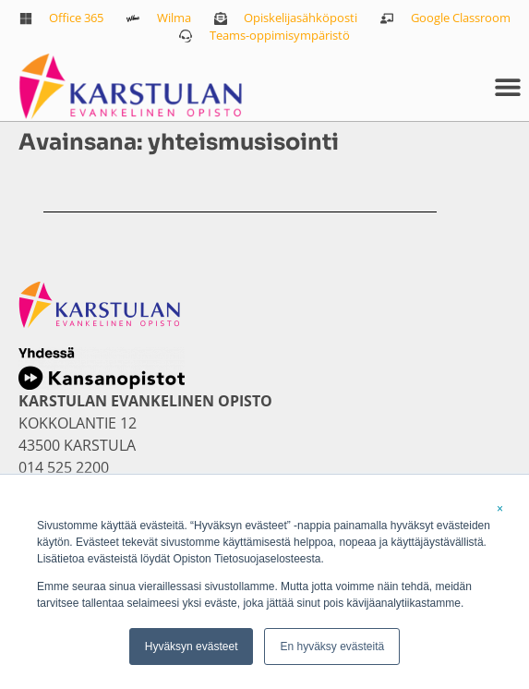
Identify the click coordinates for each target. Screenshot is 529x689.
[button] (508, 87)
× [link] (500, 508)
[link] (61, 18)
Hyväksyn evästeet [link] (191, 646)
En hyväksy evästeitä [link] (332, 646)
